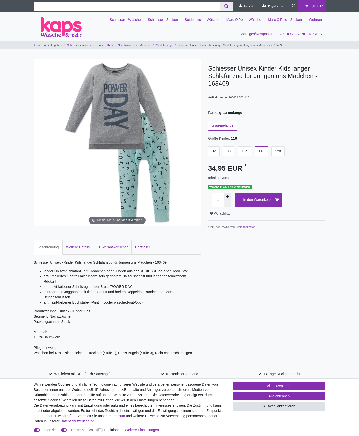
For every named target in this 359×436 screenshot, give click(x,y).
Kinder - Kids (104, 45)
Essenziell (49, 430)
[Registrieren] (273, 6)
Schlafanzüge (164, 45)
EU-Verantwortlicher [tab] (112, 247)
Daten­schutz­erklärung (77, 421)
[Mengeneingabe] (218, 200)
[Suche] (226, 6)
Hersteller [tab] (142, 247)
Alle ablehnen (279, 396)
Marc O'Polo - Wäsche (243, 20)
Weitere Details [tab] (78, 247)
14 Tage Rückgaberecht (282, 374)
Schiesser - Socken (163, 20)
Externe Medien (81, 430)
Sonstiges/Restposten (256, 34)
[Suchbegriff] (127, 6)
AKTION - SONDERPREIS (301, 34)
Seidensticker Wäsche (202, 20)
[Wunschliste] (292, 6)
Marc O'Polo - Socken (285, 20)
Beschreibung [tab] (48, 247)
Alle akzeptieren (279, 386)
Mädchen (145, 45)
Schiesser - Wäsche (125, 20)
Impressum (116, 416)
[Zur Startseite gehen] (47, 45)
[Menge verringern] (227, 203)
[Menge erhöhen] (227, 196)
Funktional (112, 430)
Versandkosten (246, 226)
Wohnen (315, 20)
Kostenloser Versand (182, 374)
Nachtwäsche (126, 45)
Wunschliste (220, 213)
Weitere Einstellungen (142, 430)
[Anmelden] (248, 6)
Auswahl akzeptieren (279, 406)
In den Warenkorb (261, 200)
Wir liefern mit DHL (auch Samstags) (82, 374)
